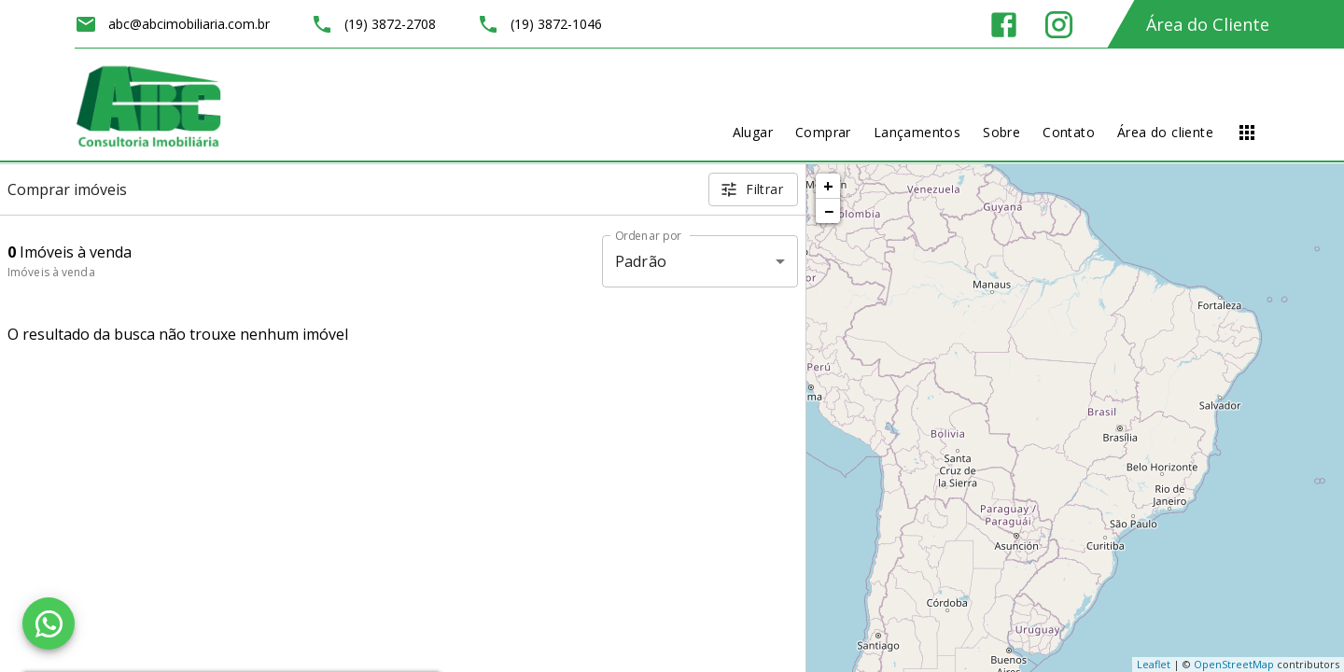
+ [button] (828, 186)
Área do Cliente (1207, 24)
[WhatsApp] (48, 623)
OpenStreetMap (1234, 664)
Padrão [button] (640, 261)
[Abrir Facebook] (1003, 24)
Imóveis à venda (51, 272)
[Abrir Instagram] (1059, 24)
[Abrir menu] (1247, 132)
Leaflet (1153, 664)
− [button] (828, 211)
